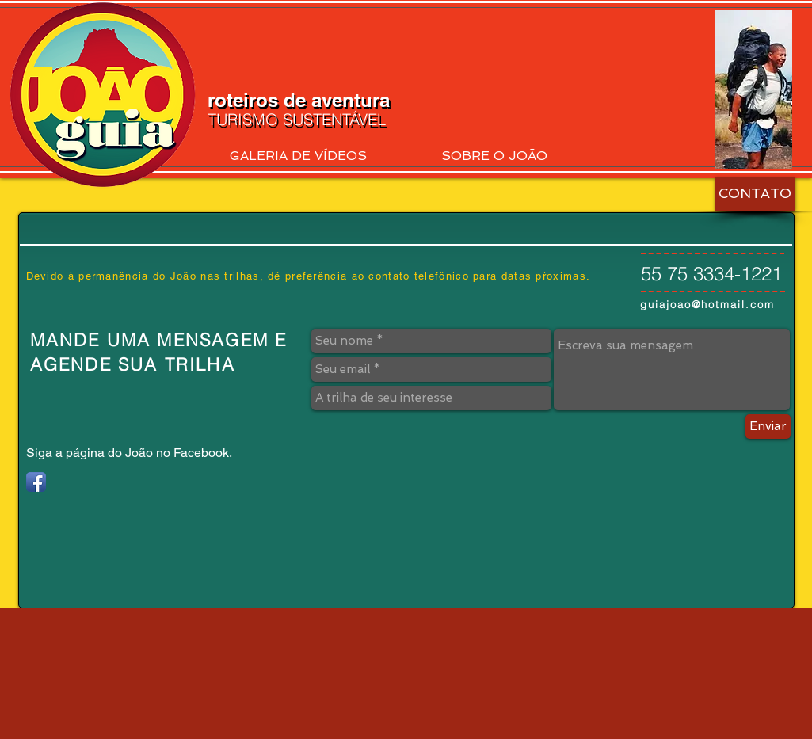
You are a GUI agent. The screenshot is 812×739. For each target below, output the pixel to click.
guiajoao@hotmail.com (707, 304)
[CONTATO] (755, 194)
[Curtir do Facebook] (687, 26)
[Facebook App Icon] (36, 482)
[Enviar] (768, 426)
